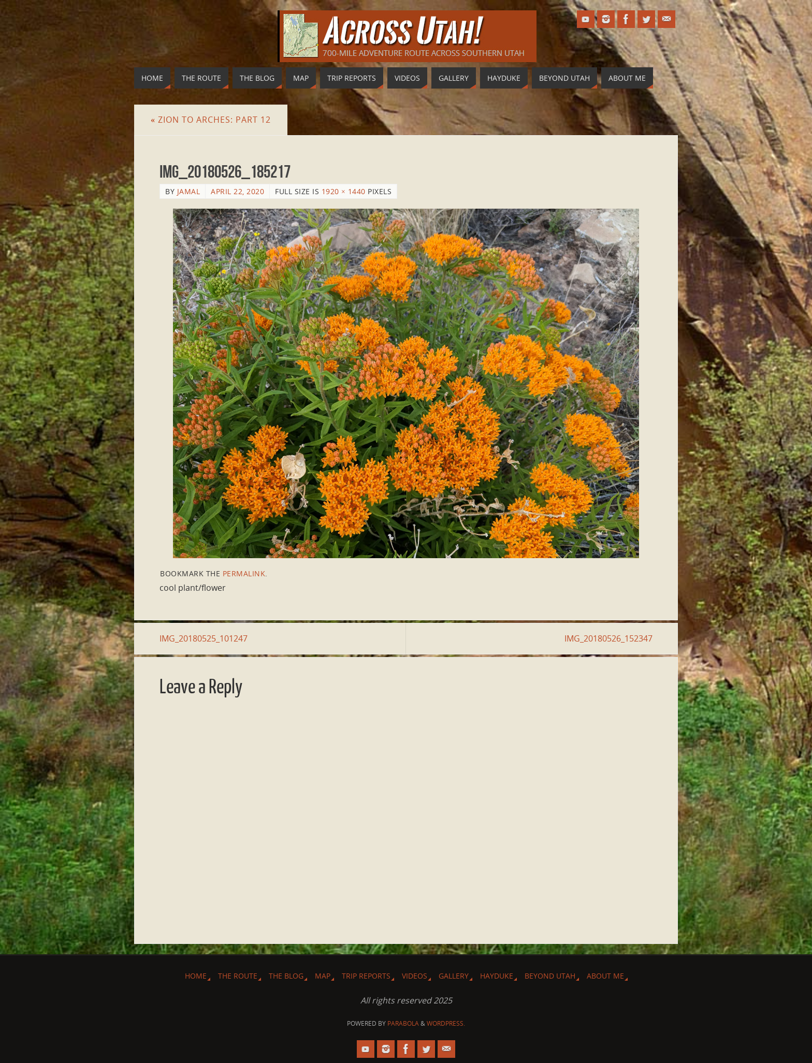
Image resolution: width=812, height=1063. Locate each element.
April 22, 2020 (237, 191)
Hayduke (496, 976)
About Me (605, 976)
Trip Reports (366, 976)
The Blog (286, 976)
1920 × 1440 (344, 191)
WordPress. (446, 1023)
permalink (244, 573)
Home (196, 976)
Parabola (403, 1023)
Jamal (188, 191)
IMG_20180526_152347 (608, 638)
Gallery (454, 976)
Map (322, 976)
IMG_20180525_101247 (204, 638)
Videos (414, 976)
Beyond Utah (550, 976)
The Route (237, 976)
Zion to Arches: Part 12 (211, 119)
